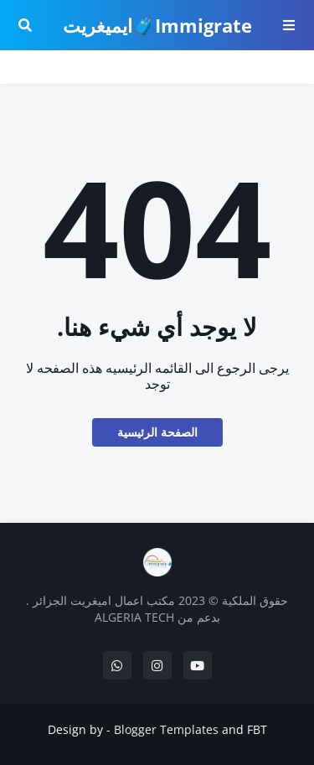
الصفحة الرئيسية (157, 432)
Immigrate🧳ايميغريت (157, 25)
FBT (257, 729)
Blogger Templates (166, 729)
